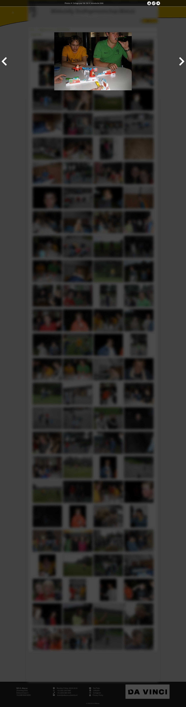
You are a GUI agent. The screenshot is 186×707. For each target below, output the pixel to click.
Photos (67, 3)
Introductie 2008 (97, 3)
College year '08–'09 (80, 3)
